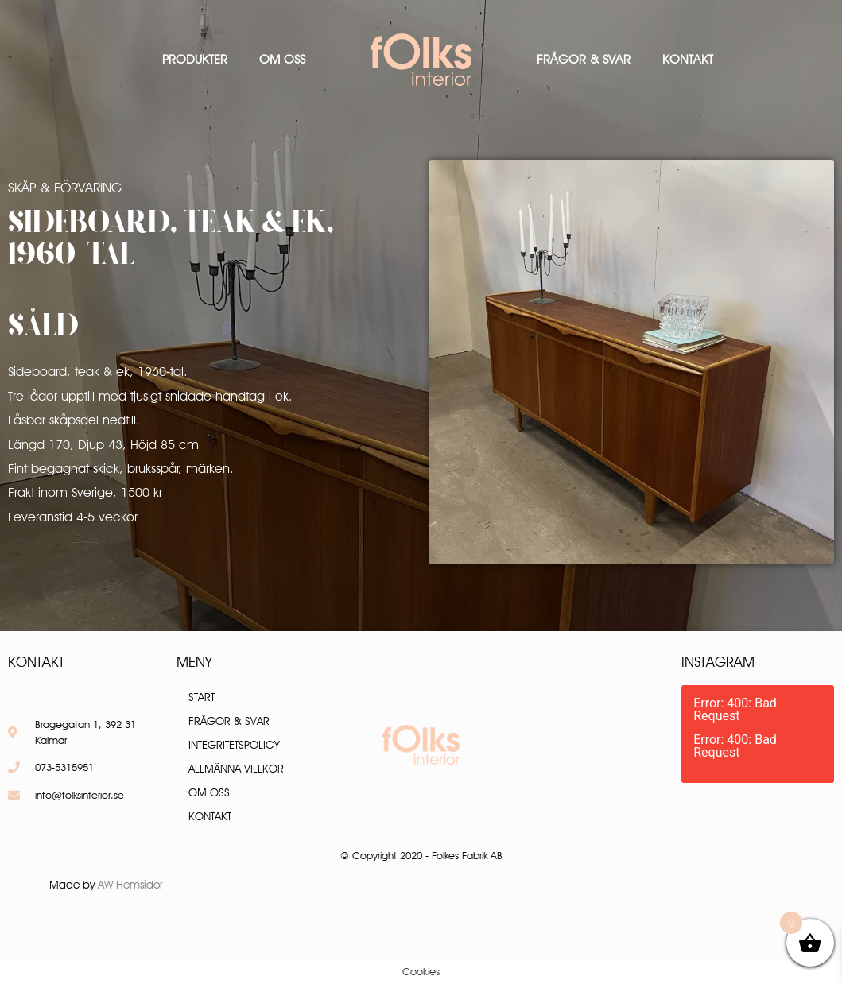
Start (201, 697)
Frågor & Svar (584, 59)
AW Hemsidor (130, 884)
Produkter (194, 59)
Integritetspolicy (234, 744)
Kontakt (687, 59)
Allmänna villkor (236, 768)
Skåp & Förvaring (65, 188)
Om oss (282, 59)
